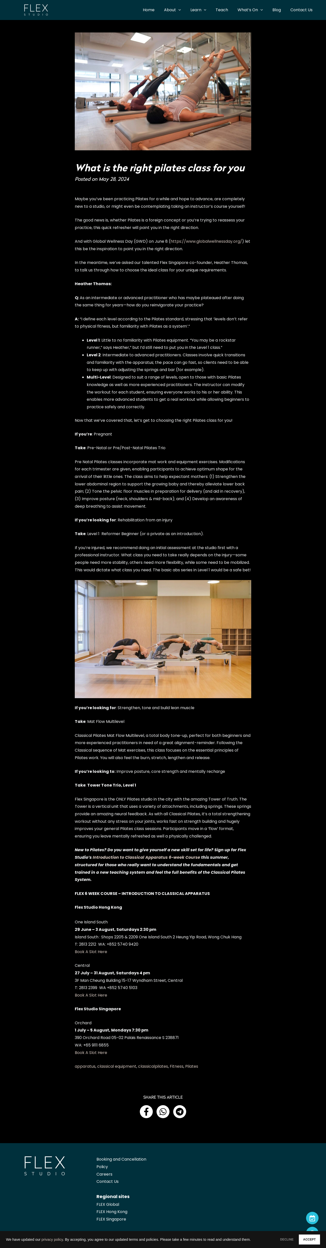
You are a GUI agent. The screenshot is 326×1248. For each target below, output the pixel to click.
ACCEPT (305, 1238)
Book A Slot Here (91, 952)
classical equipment (116, 1066)
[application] (186, 10)
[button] (146, 1111)
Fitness (176, 1066)
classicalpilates (153, 1066)
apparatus (85, 1066)
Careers (104, 1174)
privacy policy (52, 1236)
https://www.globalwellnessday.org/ (206, 241)
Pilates (191, 1066)
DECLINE (273, 1238)
